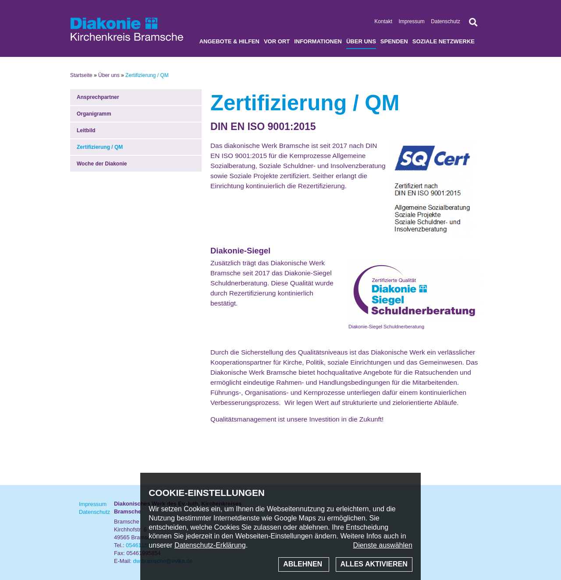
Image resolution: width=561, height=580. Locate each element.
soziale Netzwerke (443, 41)
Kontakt (383, 21)
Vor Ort (277, 41)
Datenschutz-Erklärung (210, 545)
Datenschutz (445, 21)
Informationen (318, 41)
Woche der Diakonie (102, 164)
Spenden (394, 41)
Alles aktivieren (374, 564)
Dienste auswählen (382, 545)
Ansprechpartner (98, 97)
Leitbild (86, 130)
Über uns (361, 41)
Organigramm (94, 114)
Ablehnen (303, 564)
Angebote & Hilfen (229, 41)
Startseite (81, 75)
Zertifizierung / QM (100, 147)
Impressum (412, 21)
